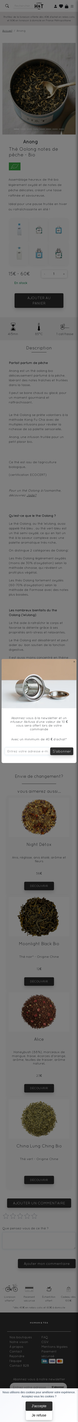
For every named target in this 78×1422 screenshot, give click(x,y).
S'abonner (62, 751)
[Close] (74, 661)
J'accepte (39, 1406)
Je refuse (39, 1415)
